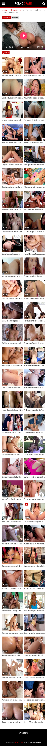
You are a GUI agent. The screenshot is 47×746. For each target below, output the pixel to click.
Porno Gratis (19, 742)
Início (4, 10)
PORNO (24, 3)
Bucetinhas (16, 10)
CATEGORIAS (23, 733)
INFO (7, 53)
